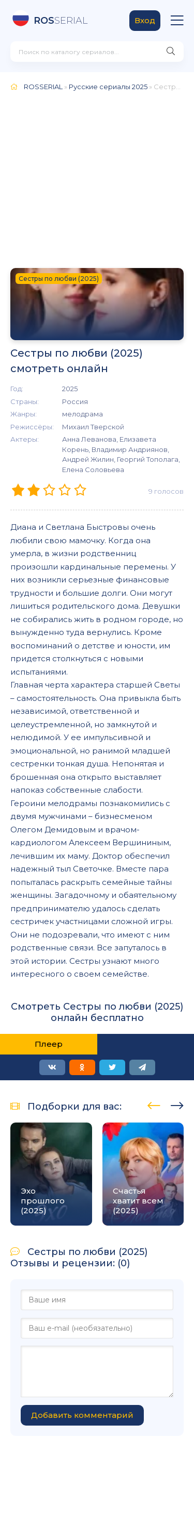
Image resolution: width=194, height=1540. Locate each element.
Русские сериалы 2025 (108, 86)
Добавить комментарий (82, 1415)
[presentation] (153, 1104)
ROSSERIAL (43, 86)
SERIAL (60, 20)
